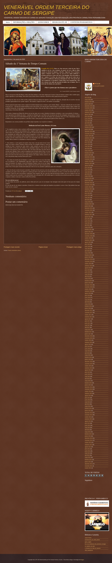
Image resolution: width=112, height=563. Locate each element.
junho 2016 (87, 348)
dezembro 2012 (88, 438)
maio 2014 (87, 402)
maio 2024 (87, 146)
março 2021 (88, 227)
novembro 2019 (88, 261)
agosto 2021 (88, 216)
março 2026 (88, 99)
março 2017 (88, 329)
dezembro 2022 (88, 182)
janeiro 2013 (88, 436)
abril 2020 (87, 250)
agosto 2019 (88, 267)
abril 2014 (87, 404)
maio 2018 (87, 299)
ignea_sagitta (88, 542)
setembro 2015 (88, 368)
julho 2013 (87, 423)
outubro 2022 (88, 186)
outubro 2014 (88, 391)
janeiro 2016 (88, 359)
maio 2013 (87, 427)
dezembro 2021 (88, 208)
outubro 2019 (88, 263)
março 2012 (88, 457)
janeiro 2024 (88, 155)
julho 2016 (87, 346)
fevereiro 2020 (88, 255)
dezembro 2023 (88, 157)
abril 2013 (87, 429)
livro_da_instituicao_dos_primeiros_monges (95, 544)
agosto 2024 (88, 140)
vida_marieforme (89, 550)
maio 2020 (87, 248)
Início (8, 22)
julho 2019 (87, 270)
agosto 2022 (88, 191)
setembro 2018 (88, 291)
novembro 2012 (88, 440)
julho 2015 (87, 372)
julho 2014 (87, 397)
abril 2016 (87, 353)
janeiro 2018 (88, 308)
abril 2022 (87, 199)
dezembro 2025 (88, 106)
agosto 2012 (88, 446)
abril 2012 (87, 455)
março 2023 (88, 176)
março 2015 (88, 380)
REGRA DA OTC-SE (59, 22)
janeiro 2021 (88, 231)
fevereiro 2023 (88, 178)
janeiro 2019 (88, 282)
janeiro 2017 (88, 333)
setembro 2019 (88, 265)
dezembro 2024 (88, 131)
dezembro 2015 (88, 361)
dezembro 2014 (88, 387)
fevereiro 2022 (88, 203)
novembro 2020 (88, 235)
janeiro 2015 (88, 385)
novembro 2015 (88, 363)
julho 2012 (87, 448)
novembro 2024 (88, 133)
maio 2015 (87, 376)
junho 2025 (87, 118)
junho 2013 (87, 425)
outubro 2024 (88, 135)
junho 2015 (87, 374)
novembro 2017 (88, 312)
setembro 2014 (88, 393)
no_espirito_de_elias (90, 546)
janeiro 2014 (88, 410)
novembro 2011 (88, 466)
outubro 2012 (88, 442)
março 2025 (88, 125)
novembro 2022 (88, 184)
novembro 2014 (88, 389)
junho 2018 (87, 297)
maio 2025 (87, 120)
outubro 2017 (88, 314)
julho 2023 (87, 167)
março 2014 (88, 406)
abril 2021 (87, 225)
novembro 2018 (88, 287)
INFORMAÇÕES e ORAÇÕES (24, 22)
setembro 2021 (88, 214)
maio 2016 (87, 350)
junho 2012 (87, 451)
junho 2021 (87, 221)
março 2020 (88, 252)
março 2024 (88, 150)
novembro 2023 (88, 159)
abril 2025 (87, 123)
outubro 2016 (88, 340)
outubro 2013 (88, 417)
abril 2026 (87, 97)
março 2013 (88, 431)
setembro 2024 (88, 138)
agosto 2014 (88, 395)
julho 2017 (87, 321)
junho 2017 (87, 323)
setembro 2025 (88, 112)
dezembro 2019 (88, 259)
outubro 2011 (88, 468)
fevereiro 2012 (88, 459)
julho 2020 (87, 244)
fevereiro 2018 (88, 306)
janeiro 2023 (88, 180)
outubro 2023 (88, 161)
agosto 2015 (88, 370)
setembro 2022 (88, 189)
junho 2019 (87, 272)
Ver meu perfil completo (98, 86)
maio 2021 (87, 223)
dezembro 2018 (88, 284)
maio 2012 (87, 453)
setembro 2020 (88, 240)
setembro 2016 (88, 342)
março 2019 (88, 278)
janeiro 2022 (88, 206)
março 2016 (88, 355)
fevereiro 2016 (88, 357)
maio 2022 (87, 197)
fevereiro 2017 (88, 331)
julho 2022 (87, 193)
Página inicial (43, 247)
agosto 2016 (88, 344)
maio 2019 (87, 274)
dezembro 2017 (88, 310)
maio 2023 (87, 172)
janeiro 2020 (88, 257)
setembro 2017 (88, 316)
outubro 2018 (88, 289)
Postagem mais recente (12, 247)
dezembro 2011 (88, 463)
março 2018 (88, 304)
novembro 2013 (88, 414)
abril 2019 (87, 276)
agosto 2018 (88, 293)
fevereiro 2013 (88, 434)
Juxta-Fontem (88, 537)
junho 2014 (87, 399)
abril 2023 (87, 174)
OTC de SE (97, 83)
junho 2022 (87, 195)
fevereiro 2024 (88, 152)
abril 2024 (87, 148)
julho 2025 (87, 116)
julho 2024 (87, 142)
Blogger (82, 559)
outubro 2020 (88, 238)
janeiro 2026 (88, 103)
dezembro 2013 (88, 412)
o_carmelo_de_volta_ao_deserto (93, 548)
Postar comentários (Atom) (14, 250)
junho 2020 (87, 246)
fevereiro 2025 (88, 127)
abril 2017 (87, 327)
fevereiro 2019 (88, 280)
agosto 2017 (88, 319)
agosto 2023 (88, 165)
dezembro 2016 (88, 336)
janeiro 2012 (88, 461)
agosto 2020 (88, 242)
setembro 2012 (88, 444)
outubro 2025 (88, 110)
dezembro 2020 (88, 233)
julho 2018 (87, 295)
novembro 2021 (88, 210)
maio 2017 (87, 325)
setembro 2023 (88, 163)
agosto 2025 (88, 114)
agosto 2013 (88, 421)
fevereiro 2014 (88, 408)
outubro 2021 (88, 212)
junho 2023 (87, 169)
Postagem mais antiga (74, 247)
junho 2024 (87, 144)
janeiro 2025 (88, 129)
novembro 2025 (88, 108)
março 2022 (88, 201)
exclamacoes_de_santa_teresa (92, 539)
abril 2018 (87, 301)
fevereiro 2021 (88, 229)
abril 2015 (87, 378)
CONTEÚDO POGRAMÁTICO (81, 22)
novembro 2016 (88, 338)
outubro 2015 (88, 365)
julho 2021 (87, 218)
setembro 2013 (88, 419)
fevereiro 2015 (88, 382)
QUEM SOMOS (43, 22)
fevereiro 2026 (88, 101)
